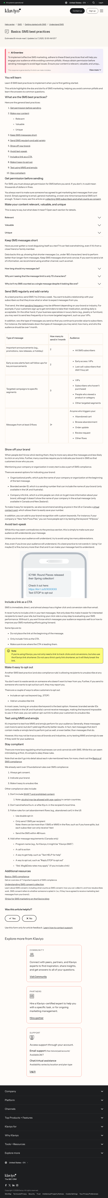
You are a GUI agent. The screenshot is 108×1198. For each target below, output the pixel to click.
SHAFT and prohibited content (39, 794)
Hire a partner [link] (36, 1018)
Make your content (19, 113)
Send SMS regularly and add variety (27, 140)
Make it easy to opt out (21, 162)
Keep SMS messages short (23, 135)
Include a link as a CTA (21, 156)
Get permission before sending (25, 108)
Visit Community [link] (38, 976)
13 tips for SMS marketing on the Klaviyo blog (27, 898)
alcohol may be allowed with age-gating (41, 799)
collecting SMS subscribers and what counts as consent (73, 199)
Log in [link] (33, 1071)
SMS (20, 24)
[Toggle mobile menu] (101, 11)
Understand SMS (56, 24)
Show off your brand (20, 145)
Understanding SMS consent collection (24, 884)
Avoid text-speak (18, 151)
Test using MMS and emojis (23, 167)
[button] (54, 575)
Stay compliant (17, 173)
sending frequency (34, 305)
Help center (10, 24)
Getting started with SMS (35, 24)
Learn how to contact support (57, 927)
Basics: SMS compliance (17, 876)
